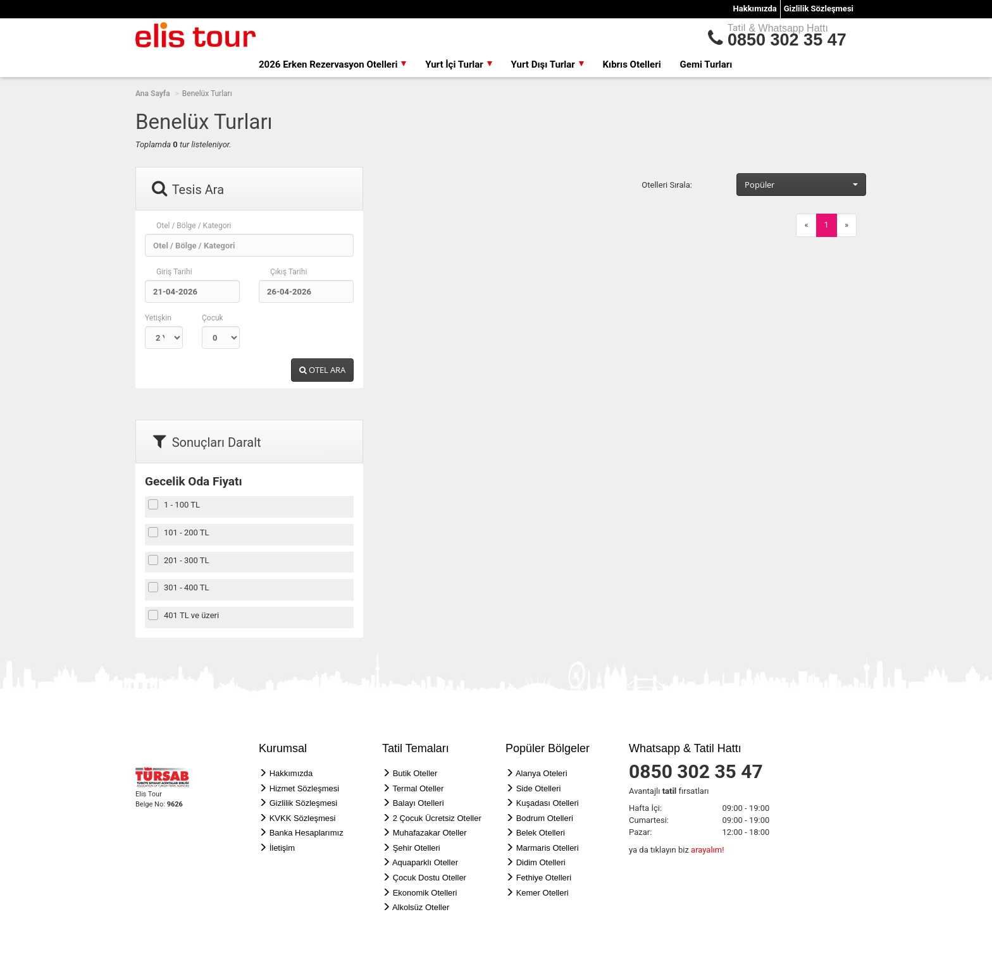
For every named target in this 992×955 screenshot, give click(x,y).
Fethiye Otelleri (543, 877)
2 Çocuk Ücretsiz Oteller (437, 818)
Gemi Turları (706, 64)
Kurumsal (283, 748)
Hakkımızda (755, 8)
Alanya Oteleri (541, 773)
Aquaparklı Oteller (425, 862)
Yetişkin (158, 317)
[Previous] (806, 225)
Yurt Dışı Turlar (547, 64)
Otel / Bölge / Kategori (194, 225)
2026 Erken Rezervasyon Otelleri (332, 64)
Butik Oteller (415, 773)
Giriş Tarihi (174, 271)
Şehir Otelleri (416, 848)
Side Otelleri (538, 788)
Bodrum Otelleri (544, 818)
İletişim (282, 848)
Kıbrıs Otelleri (632, 64)
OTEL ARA (322, 369)
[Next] (846, 225)
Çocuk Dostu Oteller (429, 877)
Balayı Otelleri (418, 803)
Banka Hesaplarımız (307, 832)
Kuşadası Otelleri (547, 803)
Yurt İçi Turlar (458, 64)
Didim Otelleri (541, 862)
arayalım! (707, 850)
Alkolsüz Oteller (420, 907)
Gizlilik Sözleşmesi (818, 8)
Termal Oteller (417, 788)
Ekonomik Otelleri (425, 892)
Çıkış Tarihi (288, 271)
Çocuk (212, 317)
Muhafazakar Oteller (430, 832)
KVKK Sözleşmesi (303, 818)
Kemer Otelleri (542, 892)
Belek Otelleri (540, 832)
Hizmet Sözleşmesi (305, 788)
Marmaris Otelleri (547, 848)
